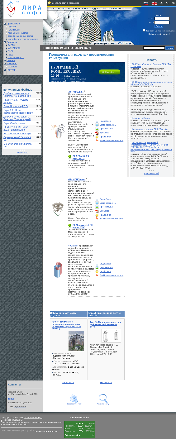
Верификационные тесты (20, 36)
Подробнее (110, 72)
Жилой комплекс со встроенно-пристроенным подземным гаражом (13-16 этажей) (66, 325)
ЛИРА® (11, 45)
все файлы (22, 152)
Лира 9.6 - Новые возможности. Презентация (18, 111)
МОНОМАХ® (13, 48)
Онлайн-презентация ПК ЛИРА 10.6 (150, 129)
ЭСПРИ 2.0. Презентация (17, 133)
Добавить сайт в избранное (65, 3)
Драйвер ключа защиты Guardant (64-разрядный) (17, 118)
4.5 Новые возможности (111, 219)
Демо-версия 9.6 (108, 125)
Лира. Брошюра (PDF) (15, 106)
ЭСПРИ (11, 51)
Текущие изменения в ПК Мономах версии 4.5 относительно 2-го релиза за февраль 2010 (81, 233)
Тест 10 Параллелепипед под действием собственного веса (105, 324)
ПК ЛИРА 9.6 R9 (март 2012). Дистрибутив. (15, 128)
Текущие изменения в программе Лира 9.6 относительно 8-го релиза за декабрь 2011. (81, 164)
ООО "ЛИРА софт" (33, 417)
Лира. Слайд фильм (14, 123)
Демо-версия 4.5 (108, 203)
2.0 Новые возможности (111, 275)
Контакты (12, 66)
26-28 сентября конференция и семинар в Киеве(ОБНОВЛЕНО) (151, 83)
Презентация (106, 129)
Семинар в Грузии (141, 118)
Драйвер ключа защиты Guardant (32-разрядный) (17, 94)
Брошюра (104, 133)
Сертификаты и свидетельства (22, 39)
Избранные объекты (17, 33)
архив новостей (151, 173)
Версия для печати (74, 403)
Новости (11, 27)
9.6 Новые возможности (111, 140)
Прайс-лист (105, 137)
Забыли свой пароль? (159, 34)
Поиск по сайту (103, 403)
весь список (68, 382)
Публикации (13, 30)
